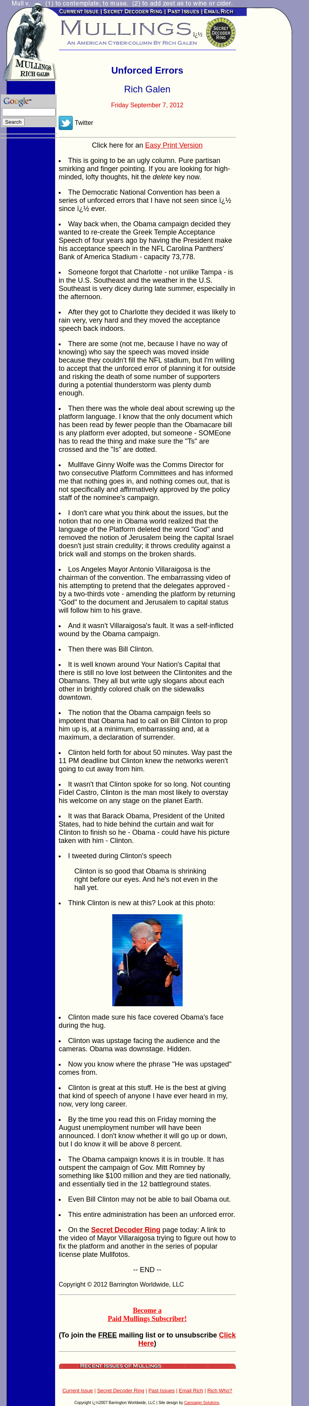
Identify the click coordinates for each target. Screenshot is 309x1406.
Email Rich (191, 1390)
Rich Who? (219, 1390)
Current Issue (77, 1390)
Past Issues (161, 1390)
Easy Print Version (174, 145)
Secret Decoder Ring (120, 1390)
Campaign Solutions (201, 1403)
